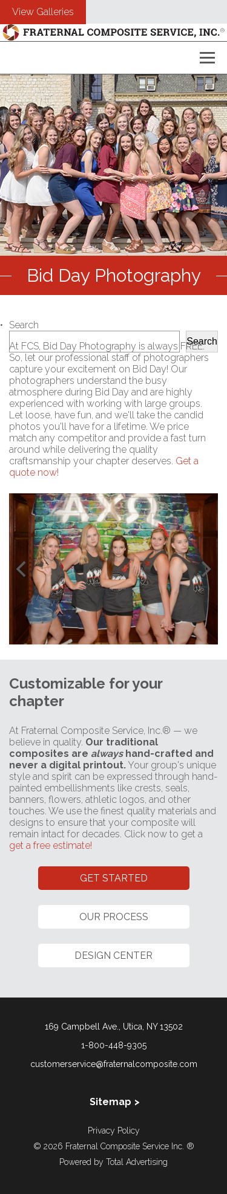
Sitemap (110, 1102)
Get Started (114, 878)
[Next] (204, 569)
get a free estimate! (50, 845)
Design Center (113, 955)
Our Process (113, 917)
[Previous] (22, 569)
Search (24, 325)
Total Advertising (137, 1162)
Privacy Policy (114, 1130)
